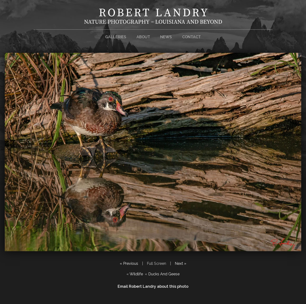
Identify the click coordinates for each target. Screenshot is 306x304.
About (143, 37)
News (166, 37)
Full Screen (156, 263)
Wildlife (136, 274)
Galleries (115, 37)
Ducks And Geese (164, 274)
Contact (191, 37)
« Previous (129, 263)
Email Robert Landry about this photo (153, 286)
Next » (180, 263)
